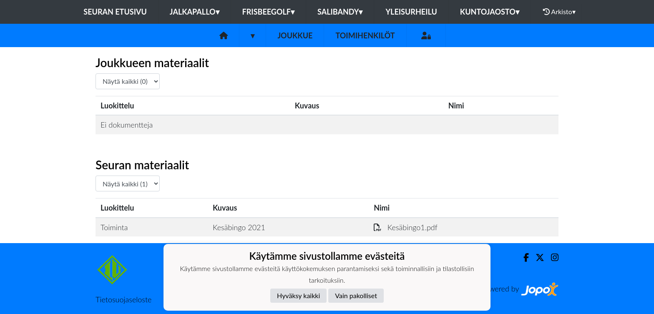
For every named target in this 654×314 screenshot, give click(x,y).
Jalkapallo (194, 11)
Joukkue (294, 35)
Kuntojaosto (489, 11)
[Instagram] (551, 257)
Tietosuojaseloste (123, 299)
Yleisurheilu (411, 11)
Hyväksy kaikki (298, 295)
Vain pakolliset (356, 295)
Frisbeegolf (268, 11)
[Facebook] (523, 257)
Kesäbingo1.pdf (406, 227)
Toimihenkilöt (365, 35)
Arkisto (559, 12)
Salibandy (339, 11)
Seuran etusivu (115, 11)
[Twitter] (536, 257)
